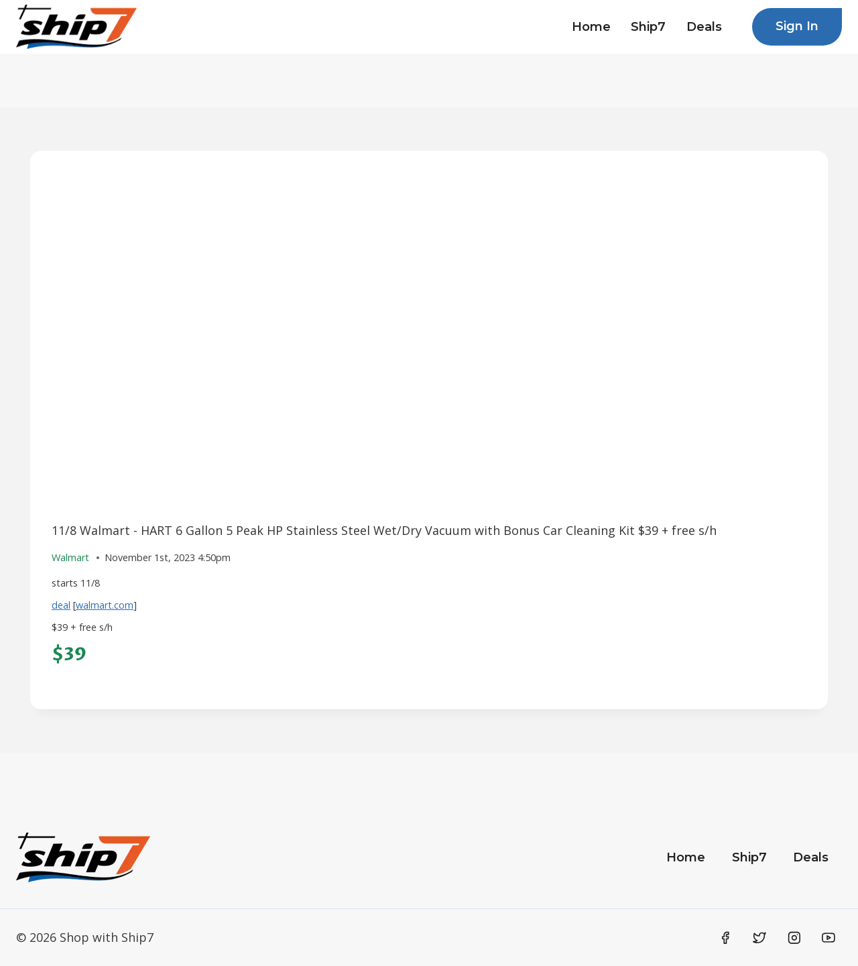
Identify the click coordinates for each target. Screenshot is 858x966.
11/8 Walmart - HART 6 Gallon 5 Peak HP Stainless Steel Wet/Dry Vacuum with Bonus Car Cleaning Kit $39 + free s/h (384, 530)
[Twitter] (759, 937)
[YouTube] (828, 937)
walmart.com (104, 605)
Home (591, 26)
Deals (704, 26)
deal (61, 605)
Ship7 (648, 26)
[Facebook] (725, 937)
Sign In (797, 26)
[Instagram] (794, 937)
